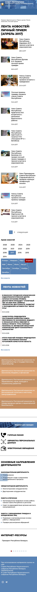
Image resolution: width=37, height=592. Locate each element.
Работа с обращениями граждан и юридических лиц (16, 514)
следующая (22, 232)
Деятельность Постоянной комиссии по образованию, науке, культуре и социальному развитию (18, 381)
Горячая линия (12, 435)
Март (22, 260)
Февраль (13, 260)
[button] (3, 12)
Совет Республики (19, 2)
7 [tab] (23, 551)
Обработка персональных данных (18, 441)
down (3, 477)
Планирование (8, 475)
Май (3, 264)
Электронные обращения (17, 448)
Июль (16, 264)
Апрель (29, 260)
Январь (5, 260)
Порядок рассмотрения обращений (16, 522)
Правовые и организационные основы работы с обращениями (17, 519)
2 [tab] (13, 551)
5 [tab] (19, 551)
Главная (3, 20)
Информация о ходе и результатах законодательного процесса (15, 478)
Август (23, 264)
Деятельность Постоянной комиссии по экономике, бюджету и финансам (18, 372)
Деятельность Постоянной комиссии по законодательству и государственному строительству (18, 362)
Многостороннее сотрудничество (15, 489)
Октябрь (15, 268)
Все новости (5, 278)
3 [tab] (15, 551)
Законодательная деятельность (15, 472)
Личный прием (13, 21)
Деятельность (11, 20)
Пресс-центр (21, 20)
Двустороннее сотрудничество (14, 491)
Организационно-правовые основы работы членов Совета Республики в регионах (19, 501)
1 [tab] (11, 551)
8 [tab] (25, 551)
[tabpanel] (18, 541)
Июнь (9, 264)
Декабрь (5, 272)
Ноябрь (24, 268)
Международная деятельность (14, 486)
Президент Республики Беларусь (15, 541)
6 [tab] (21, 551)
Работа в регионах (9, 498)
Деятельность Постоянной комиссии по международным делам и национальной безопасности (18, 403)
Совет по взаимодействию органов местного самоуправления (19, 506)
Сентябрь (6, 268)
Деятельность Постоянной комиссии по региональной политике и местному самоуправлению (18, 392)
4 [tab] (17, 551)
